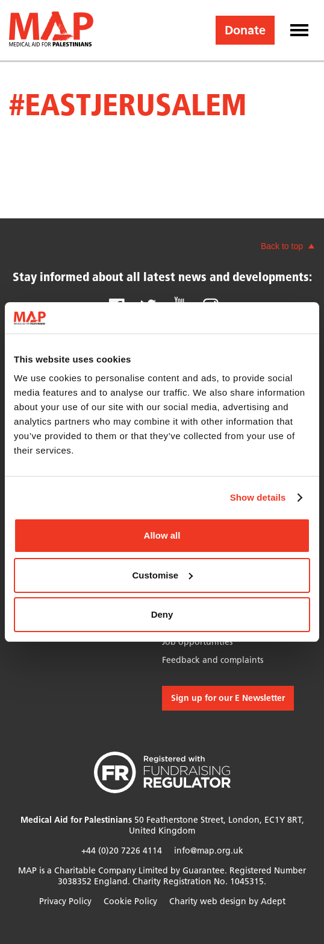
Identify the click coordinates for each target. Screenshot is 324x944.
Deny (162, 614)
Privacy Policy (65, 901)
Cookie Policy (130, 901)
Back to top (282, 246)
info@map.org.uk (208, 851)
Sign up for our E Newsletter (228, 698)
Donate (245, 30)
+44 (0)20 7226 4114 (121, 851)
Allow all (162, 535)
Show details (258, 497)
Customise (162, 575)
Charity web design (207, 901)
